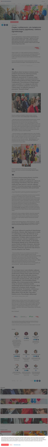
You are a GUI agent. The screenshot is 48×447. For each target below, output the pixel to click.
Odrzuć (11, 444)
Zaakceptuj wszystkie (5, 444)
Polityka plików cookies (17, 444)
